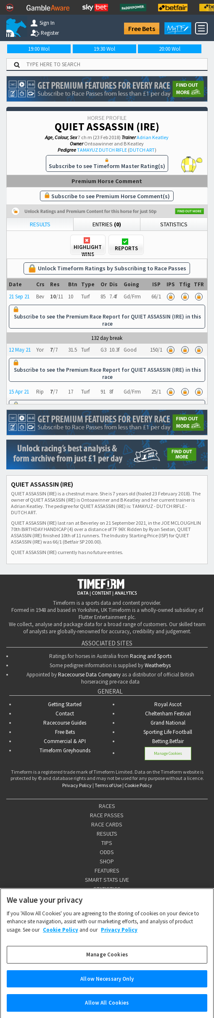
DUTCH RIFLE (113, 150)
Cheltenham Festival (168, 713)
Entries (106, 224)
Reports (126, 245)
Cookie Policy (138, 785)
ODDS (107, 852)
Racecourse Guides (64, 722)
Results (40, 224)
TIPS (106, 843)
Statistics (174, 224)
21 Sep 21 (19, 296)
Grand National (168, 722)
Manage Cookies (168, 753)
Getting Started (65, 704)
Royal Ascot (168, 704)
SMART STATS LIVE (107, 879)
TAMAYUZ (87, 150)
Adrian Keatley (153, 137)
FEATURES (107, 870)
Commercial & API (65, 741)
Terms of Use (108, 785)
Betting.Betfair (168, 741)
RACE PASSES (107, 815)
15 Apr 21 (19, 391)
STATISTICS (107, 889)
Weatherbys (158, 665)
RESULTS (107, 833)
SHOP (107, 861)
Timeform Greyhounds (65, 750)
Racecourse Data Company (89, 674)
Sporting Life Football (167, 732)
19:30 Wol (104, 48)
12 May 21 (20, 349)
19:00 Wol (39, 48)
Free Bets (141, 28)
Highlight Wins (88, 245)
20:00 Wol (169, 48)
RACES (107, 806)
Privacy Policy (77, 785)
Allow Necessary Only (107, 986)
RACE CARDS (106, 824)
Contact (64, 713)
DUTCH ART (142, 150)
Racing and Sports (151, 656)
